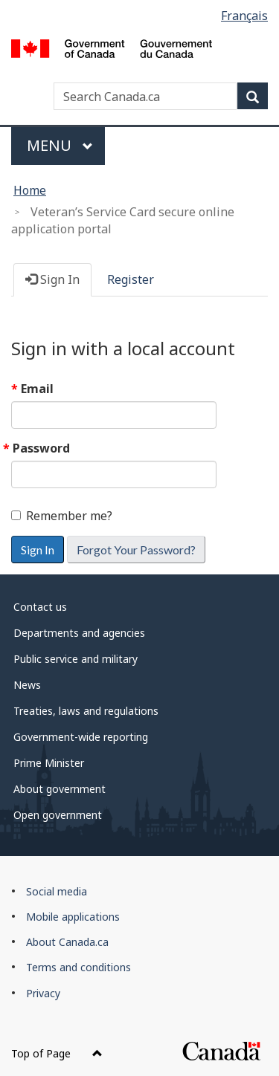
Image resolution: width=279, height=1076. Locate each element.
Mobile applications (73, 917)
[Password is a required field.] (114, 474)
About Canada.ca (67, 942)
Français (244, 15)
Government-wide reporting (80, 737)
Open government (57, 815)
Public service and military (75, 659)
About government (59, 789)
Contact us (40, 607)
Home (29, 190)
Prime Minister (48, 763)
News (27, 685)
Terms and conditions (78, 967)
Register (130, 279)
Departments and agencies (79, 633)
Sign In (52, 279)
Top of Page (57, 1053)
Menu (60, 145)
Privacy (43, 993)
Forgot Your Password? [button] (136, 549)
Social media (56, 891)
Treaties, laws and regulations (85, 711)
